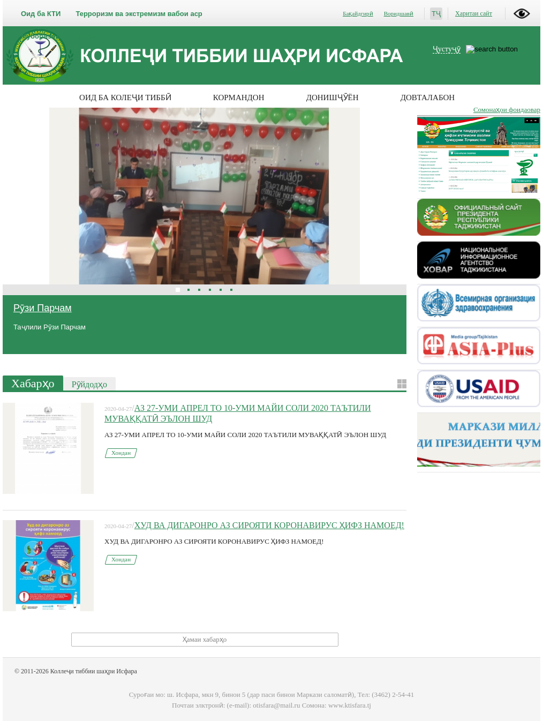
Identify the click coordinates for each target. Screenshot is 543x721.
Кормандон (239, 97)
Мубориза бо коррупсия (62, 36)
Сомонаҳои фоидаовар (506, 110)
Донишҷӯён (332, 97)
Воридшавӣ (398, 13)
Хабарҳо (33, 383)
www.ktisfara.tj (349, 705)
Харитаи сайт (473, 13)
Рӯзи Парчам (42, 308)
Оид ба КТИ (41, 14)
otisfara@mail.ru (276, 705)
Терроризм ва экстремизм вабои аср (139, 14)
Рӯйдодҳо (89, 384)
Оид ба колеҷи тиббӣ (125, 97)
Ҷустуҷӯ (447, 49)
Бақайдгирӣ (358, 13)
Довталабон (428, 97)
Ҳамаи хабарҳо (205, 639)
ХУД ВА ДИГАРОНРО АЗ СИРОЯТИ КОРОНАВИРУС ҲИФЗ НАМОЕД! (269, 525)
